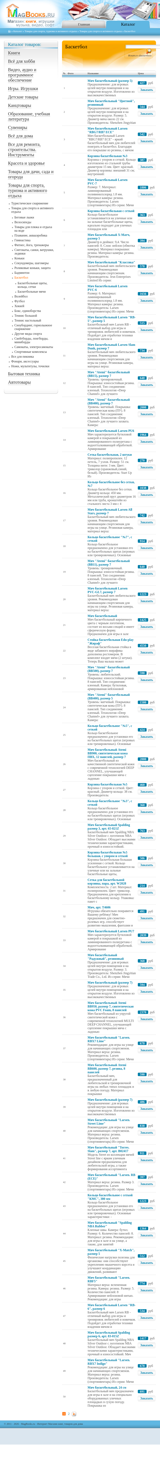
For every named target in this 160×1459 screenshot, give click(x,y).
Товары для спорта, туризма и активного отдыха (51, 31)
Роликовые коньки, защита (32, 268)
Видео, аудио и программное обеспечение (22, 75)
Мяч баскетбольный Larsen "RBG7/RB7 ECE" (108, 130)
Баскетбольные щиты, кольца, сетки (32, 284)
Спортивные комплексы (30, 351)
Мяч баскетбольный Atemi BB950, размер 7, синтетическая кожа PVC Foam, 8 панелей (111, 1006)
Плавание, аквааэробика (30, 235)
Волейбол (21, 296)
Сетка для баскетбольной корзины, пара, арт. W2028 (107, 881)
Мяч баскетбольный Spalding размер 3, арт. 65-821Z (109, 826)
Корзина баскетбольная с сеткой (111, 211)
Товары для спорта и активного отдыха (100, 31)
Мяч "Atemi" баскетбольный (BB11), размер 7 (109, 562)
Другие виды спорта (28, 333)
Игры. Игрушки (23, 88)
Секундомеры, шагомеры (31, 263)
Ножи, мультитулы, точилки (30, 366)
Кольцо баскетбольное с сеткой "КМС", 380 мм (110, 1196)
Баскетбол (21, 277)
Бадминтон (21, 272)
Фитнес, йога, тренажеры (31, 245)
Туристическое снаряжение (29, 203)
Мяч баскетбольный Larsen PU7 (111, 931)
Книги (14, 52)
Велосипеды (22, 222)
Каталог (128, 24)
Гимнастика (22, 240)
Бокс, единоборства (27, 310)
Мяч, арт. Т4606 (99, 907)
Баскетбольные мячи (32, 291)
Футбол (19, 301)
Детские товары (23, 96)
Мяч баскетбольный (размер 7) (110, 982)
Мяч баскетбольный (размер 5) (110, 80)
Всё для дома (20, 135)
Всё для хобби (21, 61)
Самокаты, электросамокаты (33, 347)
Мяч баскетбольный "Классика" (111, 262)
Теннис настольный (27, 320)
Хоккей (19, 306)
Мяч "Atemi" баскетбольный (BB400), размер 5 (109, 696)
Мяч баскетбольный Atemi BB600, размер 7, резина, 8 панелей (107, 1068)
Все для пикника (22, 356)
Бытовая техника (24, 373)
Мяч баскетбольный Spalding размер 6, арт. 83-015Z (109, 1334)
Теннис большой (25, 315)
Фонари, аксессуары (25, 361)
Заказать (146, 89)
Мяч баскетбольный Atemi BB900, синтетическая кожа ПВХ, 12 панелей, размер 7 (108, 753)
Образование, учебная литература (29, 116)
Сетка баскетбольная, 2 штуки (110, 454)
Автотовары (19, 382)
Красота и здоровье (26, 163)
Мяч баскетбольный (102, 616)
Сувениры (17, 127)
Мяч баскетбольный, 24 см (107, 1387)
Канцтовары (19, 105)
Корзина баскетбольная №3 (107, 156)
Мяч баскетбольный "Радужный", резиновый (106, 956)
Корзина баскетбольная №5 (107, 784)
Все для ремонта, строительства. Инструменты (24, 149)
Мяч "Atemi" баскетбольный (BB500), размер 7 (109, 669)
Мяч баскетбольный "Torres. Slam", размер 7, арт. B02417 (108, 1149)
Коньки (19, 258)
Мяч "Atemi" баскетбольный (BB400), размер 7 (109, 401)
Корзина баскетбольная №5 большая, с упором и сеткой (108, 854)
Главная (84, 24)
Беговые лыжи (24, 217)
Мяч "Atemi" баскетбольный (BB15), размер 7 (109, 373)
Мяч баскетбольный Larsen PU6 (111, 430)
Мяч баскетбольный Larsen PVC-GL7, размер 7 (108, 590)
